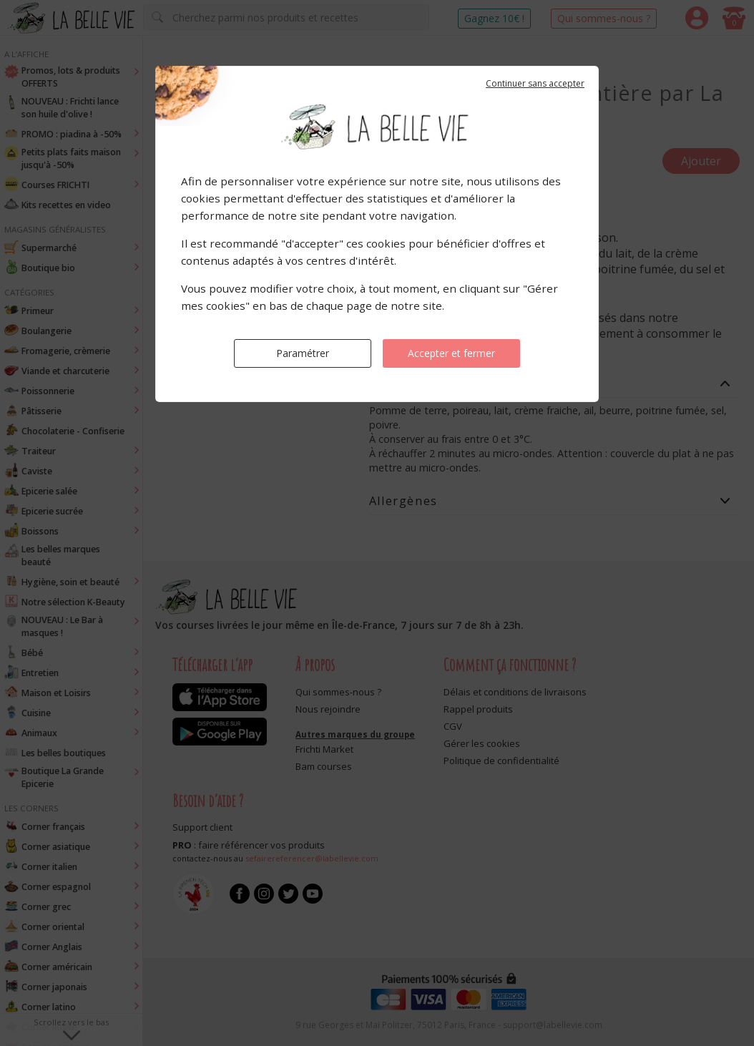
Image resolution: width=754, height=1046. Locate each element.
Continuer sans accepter (535, 83)
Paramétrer (302, 353)
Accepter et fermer (451, 353)
